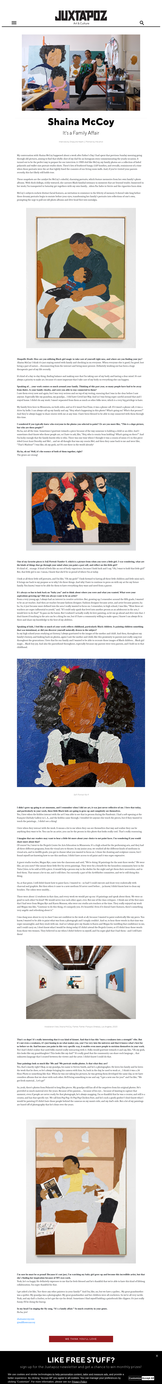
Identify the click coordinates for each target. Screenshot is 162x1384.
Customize (135, 1378)
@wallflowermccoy (26, 1322)
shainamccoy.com (25, 1319)
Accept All (148, 1378)
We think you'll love (81, 1339)
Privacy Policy (79, 1381)
